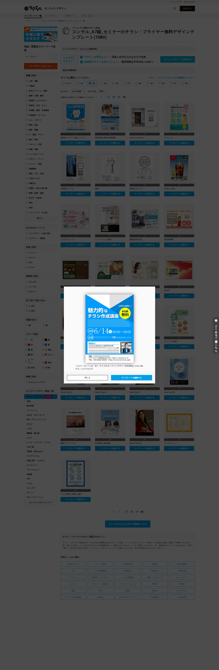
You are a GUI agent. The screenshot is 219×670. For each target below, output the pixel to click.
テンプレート (85, 366)
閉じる (87, 378)
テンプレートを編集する (132, 378)
